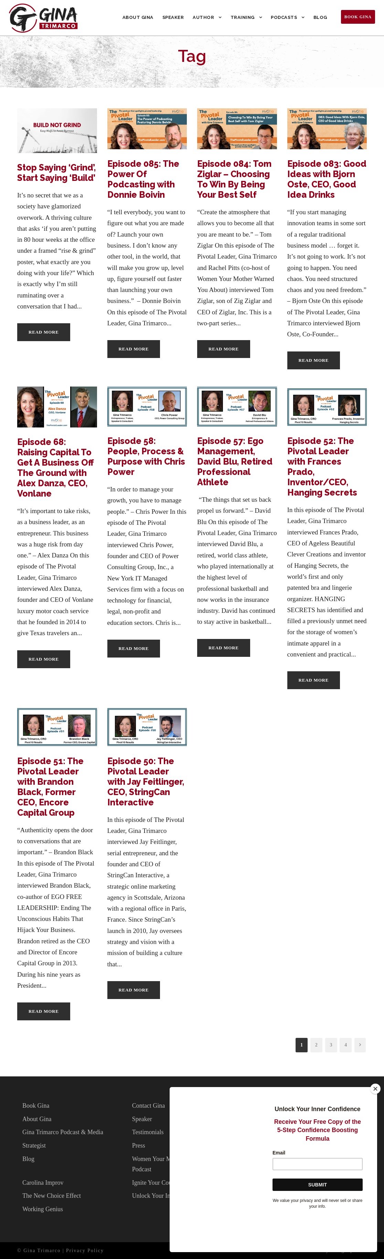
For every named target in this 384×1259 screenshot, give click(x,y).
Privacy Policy (85, 1250)
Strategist (34, 1145)
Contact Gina (148, 1105)
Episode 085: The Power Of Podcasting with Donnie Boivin (143, 179)
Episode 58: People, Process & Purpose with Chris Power (146, 456)
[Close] (375, 1124)
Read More (44, 332)
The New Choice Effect (51, 1195)
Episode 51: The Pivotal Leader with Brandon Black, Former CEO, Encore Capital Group (50, 787)
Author (203, 17)
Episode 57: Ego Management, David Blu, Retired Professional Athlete (235, 461)
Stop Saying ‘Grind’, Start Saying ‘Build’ (56, 172)
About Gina (137, 17)
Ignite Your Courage (157, 1182)
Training (243, 17)
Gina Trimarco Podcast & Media (62, 1132)
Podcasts (284, 17)
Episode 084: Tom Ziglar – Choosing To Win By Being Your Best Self (234, 179)
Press (138, 1145)
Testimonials (148, 1132)
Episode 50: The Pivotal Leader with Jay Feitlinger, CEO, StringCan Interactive (145, 781)
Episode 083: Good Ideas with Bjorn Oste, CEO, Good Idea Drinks (326, 179)
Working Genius (42, 1209)
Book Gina (358, 16)
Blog (320, 17)
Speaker (173, 17)
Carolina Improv (42, 1182)
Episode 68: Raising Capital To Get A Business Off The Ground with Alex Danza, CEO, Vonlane (55, 468)
